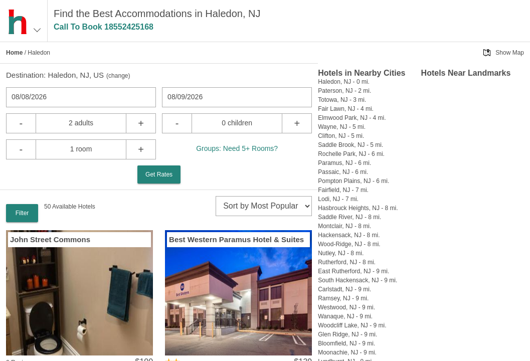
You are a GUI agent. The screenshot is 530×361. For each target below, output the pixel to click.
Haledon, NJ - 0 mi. (344, 81)
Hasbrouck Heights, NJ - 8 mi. (358, 208)
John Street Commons (50, 239)
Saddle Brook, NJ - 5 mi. (350, 144)
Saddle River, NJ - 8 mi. (349, 217)
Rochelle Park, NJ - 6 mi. (351, 153)
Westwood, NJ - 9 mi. (346, 307)
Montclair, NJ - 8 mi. (344, 226)
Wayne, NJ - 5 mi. (342, 126)
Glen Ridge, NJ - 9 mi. (347, 334)
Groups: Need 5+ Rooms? (237, 148)
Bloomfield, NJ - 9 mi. (346, 343)
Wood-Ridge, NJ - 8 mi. (349, 244)
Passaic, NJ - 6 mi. (343, 171)
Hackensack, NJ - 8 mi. (349, 235)
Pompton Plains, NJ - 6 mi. (353, 181)
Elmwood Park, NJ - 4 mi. (352, 117)
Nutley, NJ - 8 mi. (341, 253)
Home (14, 52)
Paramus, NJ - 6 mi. (344, 162)
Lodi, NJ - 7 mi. (338, 199)
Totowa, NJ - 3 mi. (342, 99)
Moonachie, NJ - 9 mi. (347, 352)
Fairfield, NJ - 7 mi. (343, 190)
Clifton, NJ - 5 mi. (341, 135)
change (118, 75)
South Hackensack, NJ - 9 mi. (357, 280)
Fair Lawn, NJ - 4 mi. (346, 108)
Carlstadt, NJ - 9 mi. (344, 289)
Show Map (509, 52)
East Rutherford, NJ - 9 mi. (353, 271)
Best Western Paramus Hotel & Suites (236, 239)
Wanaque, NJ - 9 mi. (345, 316)
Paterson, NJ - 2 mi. (344, 90)
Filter (22, 213)
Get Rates (158, 174)
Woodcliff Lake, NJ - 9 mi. (352, 325)
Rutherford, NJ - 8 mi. (347, 262)
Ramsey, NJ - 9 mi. (343, 298)
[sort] (264, 206)
